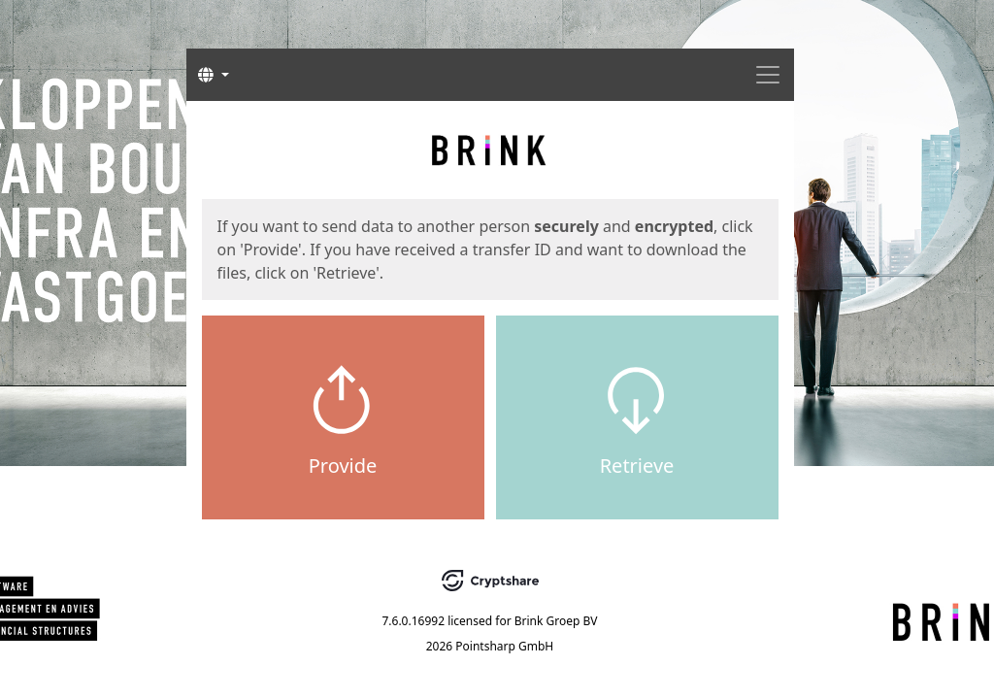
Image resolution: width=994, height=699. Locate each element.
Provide (343, 465)
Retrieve (637, 465)
